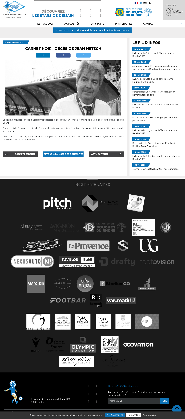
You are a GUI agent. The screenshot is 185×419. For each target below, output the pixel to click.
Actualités (87, 30)
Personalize (134, 415)
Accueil (75, 30)
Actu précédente (25, 154)
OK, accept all (114, 415)
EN (147, 3)
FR (138, 3)
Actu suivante (99, 154)
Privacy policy (149, 415)
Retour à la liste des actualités (63, 154)
